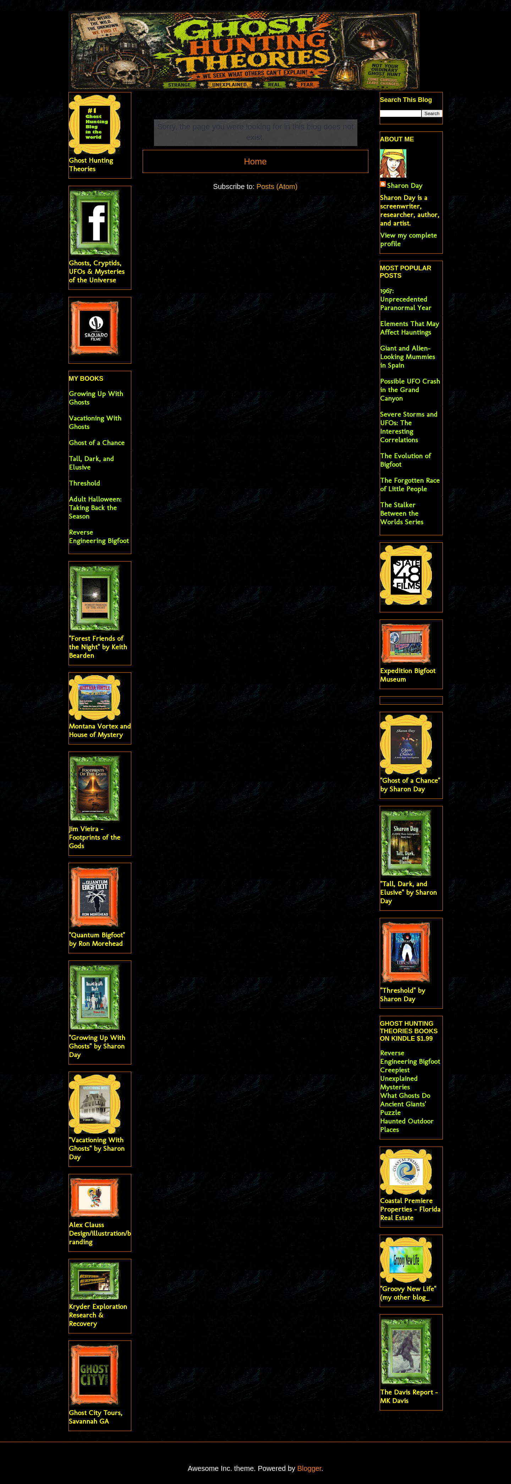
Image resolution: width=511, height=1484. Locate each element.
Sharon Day (404, 185)
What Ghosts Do (405, 1095)
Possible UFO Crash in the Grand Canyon (410, 389)
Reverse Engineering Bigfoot (99, 536)
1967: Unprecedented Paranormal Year (406, 299)
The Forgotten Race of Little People (410, 484)
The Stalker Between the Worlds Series (401, 513)
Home (255, 161)
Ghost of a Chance (97, 442)
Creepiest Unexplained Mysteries (399, 1078)
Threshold (84, 483)
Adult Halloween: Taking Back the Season (95, 507)
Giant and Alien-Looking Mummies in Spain (407, 356)
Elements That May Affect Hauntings (409, 327)
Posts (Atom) (277, 186)
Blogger (309, 1468)
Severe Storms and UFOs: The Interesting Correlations (409, 427)
